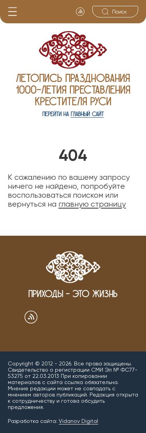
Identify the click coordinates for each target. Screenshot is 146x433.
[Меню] (12, 11)
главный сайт (87, 114)
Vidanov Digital (78, 421)
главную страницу (92, 204)
